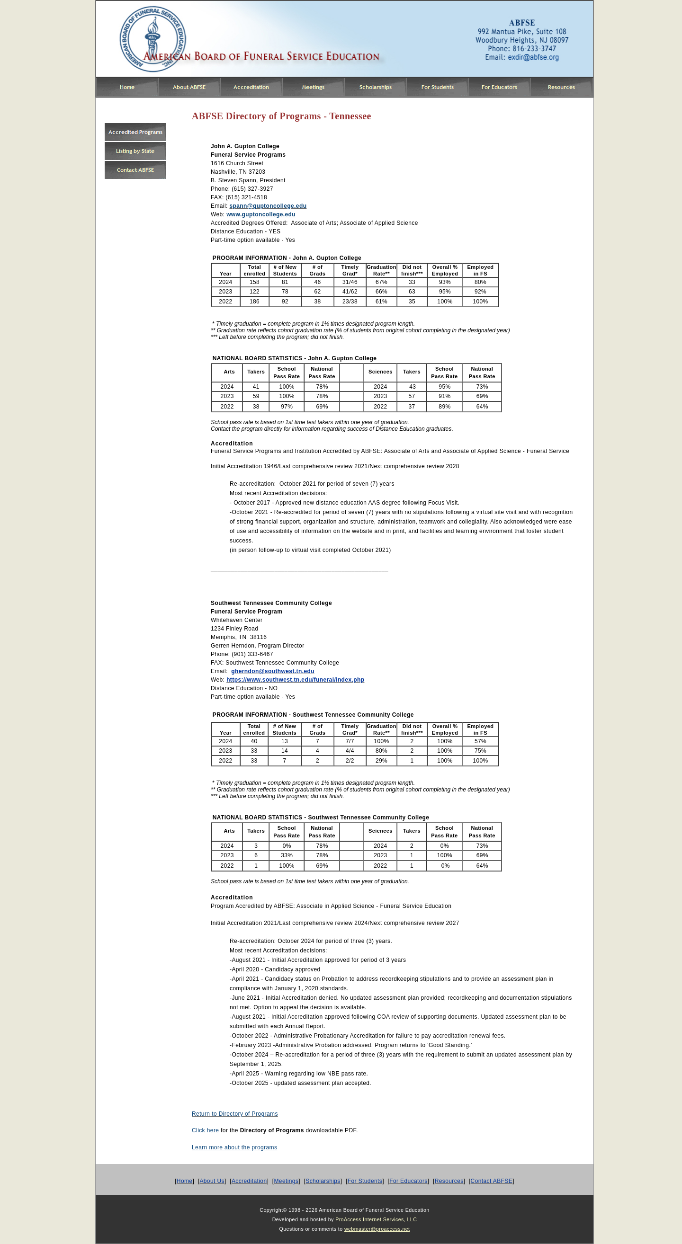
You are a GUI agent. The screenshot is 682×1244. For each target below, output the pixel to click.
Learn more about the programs (234, 1147)
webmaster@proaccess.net (377, 1229)
